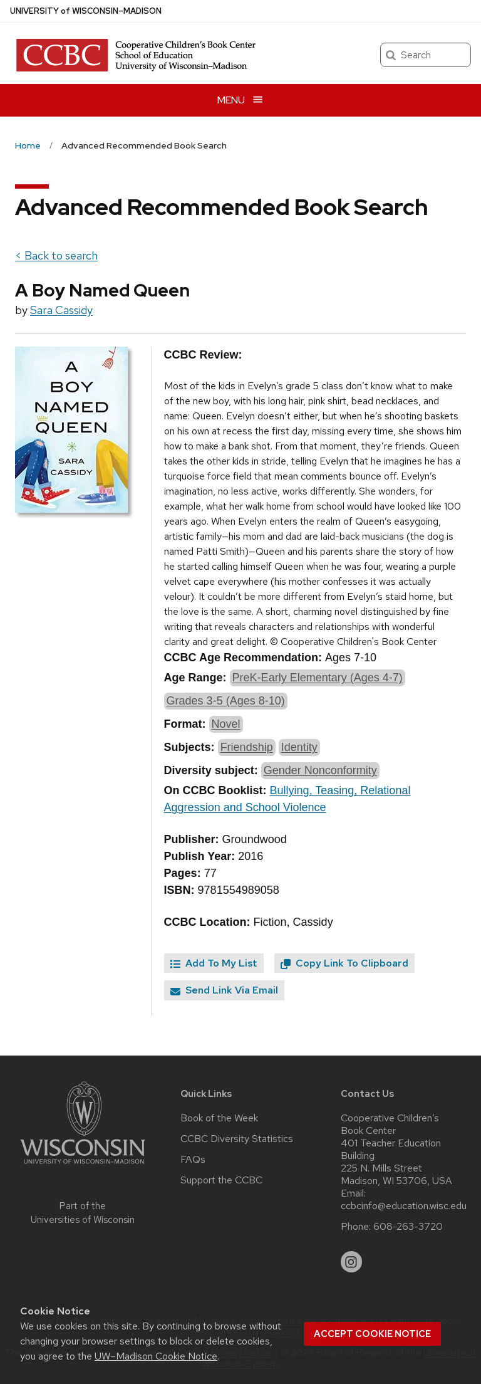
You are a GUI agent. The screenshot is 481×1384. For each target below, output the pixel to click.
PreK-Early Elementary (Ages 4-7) (317, 677)
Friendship (246, 747)
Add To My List (213, 963)
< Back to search (56, 255)
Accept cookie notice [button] (372, 1334)
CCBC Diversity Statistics (236, 1139)
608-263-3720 (408, 1226)
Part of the (83, 1213)
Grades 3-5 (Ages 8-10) (226, 701)
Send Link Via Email (224, 990)
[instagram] (351, 1261)
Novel (226, 724)
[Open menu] (240, 100)
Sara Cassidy (61, 310)
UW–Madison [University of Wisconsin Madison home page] (86, 11)
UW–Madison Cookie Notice (156, 1356)
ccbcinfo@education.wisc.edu (404, 1206)
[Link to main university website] (82, 1166)
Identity (299, 747)
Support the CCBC (221, 1180)
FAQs (192, 1159)
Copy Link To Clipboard (344, 963)
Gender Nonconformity (320, 770)
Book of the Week (219, 1118)
